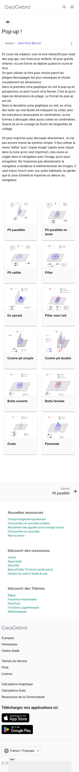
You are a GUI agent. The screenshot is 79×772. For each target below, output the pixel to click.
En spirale (14, 315)
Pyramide (52, 444)
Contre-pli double (58, 358)
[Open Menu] (72, 7)
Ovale (11, 444)
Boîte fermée (54, 401)
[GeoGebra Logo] (17, 7)
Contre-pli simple (20, 358)
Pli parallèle (16, 230)
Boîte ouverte (17, 401)
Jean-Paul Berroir (29, 43)
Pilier (49, 272)
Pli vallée (14, 272)
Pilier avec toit (56, 315)
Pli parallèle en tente (56, 232)
